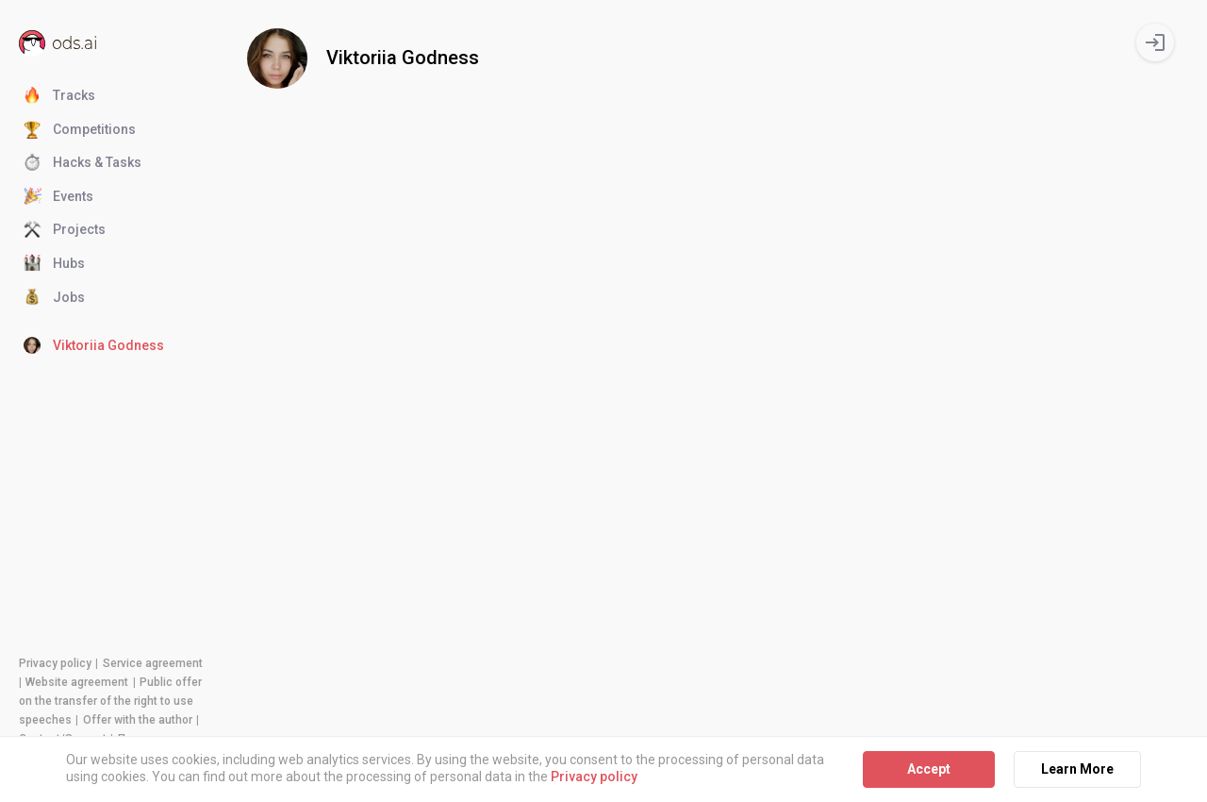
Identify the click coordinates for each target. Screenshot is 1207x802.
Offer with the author (137, 720)
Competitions (80, 130)
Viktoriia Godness (94, 346)
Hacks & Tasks (82, 163)
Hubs (54, 264)
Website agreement (76, 682)
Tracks (59, 96)
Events (58, 197)
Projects (65, 230)
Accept (929, 769)
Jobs (54, 298)
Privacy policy (55, 663)
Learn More (1077, 769)
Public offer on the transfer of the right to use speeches (110, 701)
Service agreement (153, 663)
